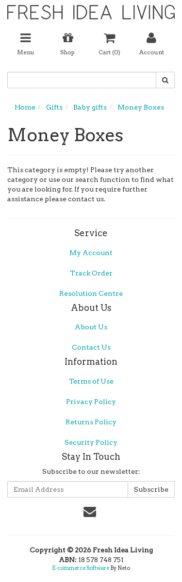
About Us (91, 327)
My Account (91, 253)
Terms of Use (91, 381)
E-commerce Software (80, 568)
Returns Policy (91, 422)
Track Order (91, 273)
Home (25, 107)
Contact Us (91, 347)
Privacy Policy (91, 401)
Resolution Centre (91, 293)
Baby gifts (90, 107)
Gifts (54, 107)
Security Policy (91, 442)
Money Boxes (140, 107)
